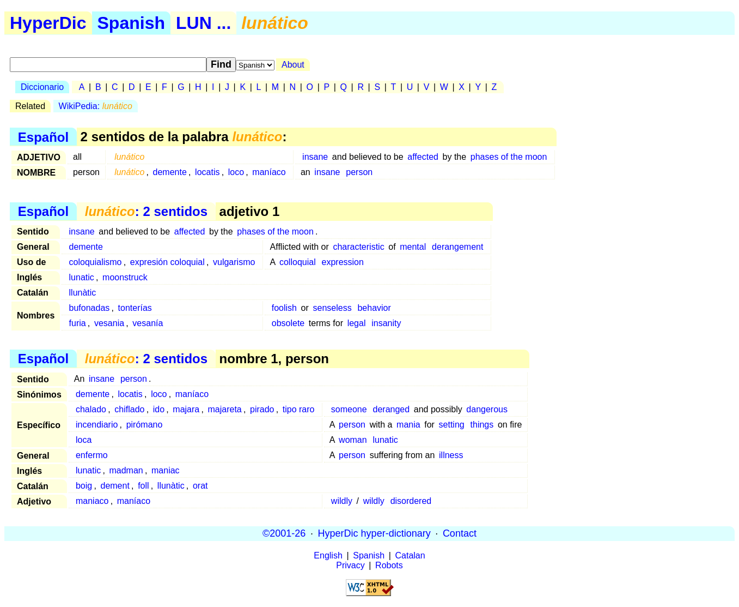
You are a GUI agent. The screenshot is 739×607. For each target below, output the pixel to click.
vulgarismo (234, 262)
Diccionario (42, 87)
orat (200, 485)
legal (356, 323)
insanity (386, 323)
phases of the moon (509, 156)
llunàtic (82, 292)
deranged (391, 409)
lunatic (81, 277)
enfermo (92, 455)
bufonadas (89, 307)
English (328, 555)
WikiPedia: (95, 106)
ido (158, 409)
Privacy (350, 565)
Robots (389, 565)
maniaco (92, 501)
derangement (457, 246)
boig (84, 485)
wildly (341, 501)
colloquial (297, 262)
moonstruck (125, 277)
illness (451, 455)
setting (452, 424)
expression (343, 262)
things (482, 424)
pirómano (144, 424)
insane (315, 156)
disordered (411, 501)
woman (353, 439)
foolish (284, 307)
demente (170, 172)
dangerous (487, 409)
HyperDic (48, 23)
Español (43, 136)
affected (422, 156)
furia (77, 323)
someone (349, 409)
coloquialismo (95, 262)
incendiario (97, 424)
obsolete (288, 323)
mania (408, 424)
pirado (262, 409)
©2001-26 (284, 533)
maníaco (268, 172)
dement (114, 485)
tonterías (135, 307)
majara (186, 409)
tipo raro (299, 409)
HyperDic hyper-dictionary (374, 533)
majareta (225, 409)
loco (236, 172)
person (359, 172)
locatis (207, 172)
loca (83, 439)
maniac (165, 470)
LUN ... (203, 23)
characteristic (358, 246)
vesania (109, 323)
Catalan (410, 555)
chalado (91, 409)
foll (143, 485)
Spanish (131, 23)
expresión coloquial (167, 262)
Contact (460, 533)
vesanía (147, 323)
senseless (332, 307)
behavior (373, 307)
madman (126, 470)
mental (413, 246)
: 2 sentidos (146, 211)
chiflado (129, 409)
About (293, 64)
